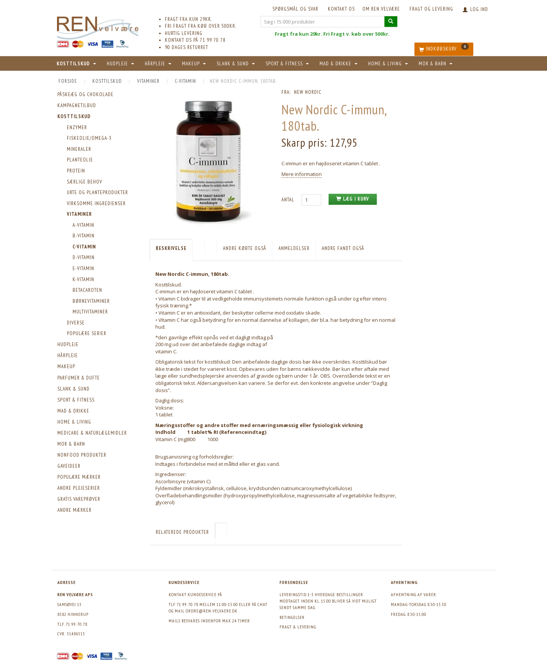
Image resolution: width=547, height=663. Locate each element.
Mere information (301, 174)
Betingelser (292, 617)
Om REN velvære (381, 9)
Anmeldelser (294, 248)
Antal (288, 199)
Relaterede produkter (182, 532)
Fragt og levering (431, 9)
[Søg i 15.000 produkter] (390, 21)
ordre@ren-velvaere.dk (211, 611)
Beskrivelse (171, 248)
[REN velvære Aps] (97, 26)
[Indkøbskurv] (443, 49)
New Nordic (307, 92)
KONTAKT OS (341, 9)
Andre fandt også (343, 248)
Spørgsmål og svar (295, 9)
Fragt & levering (298, 627)
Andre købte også (244, 248)
